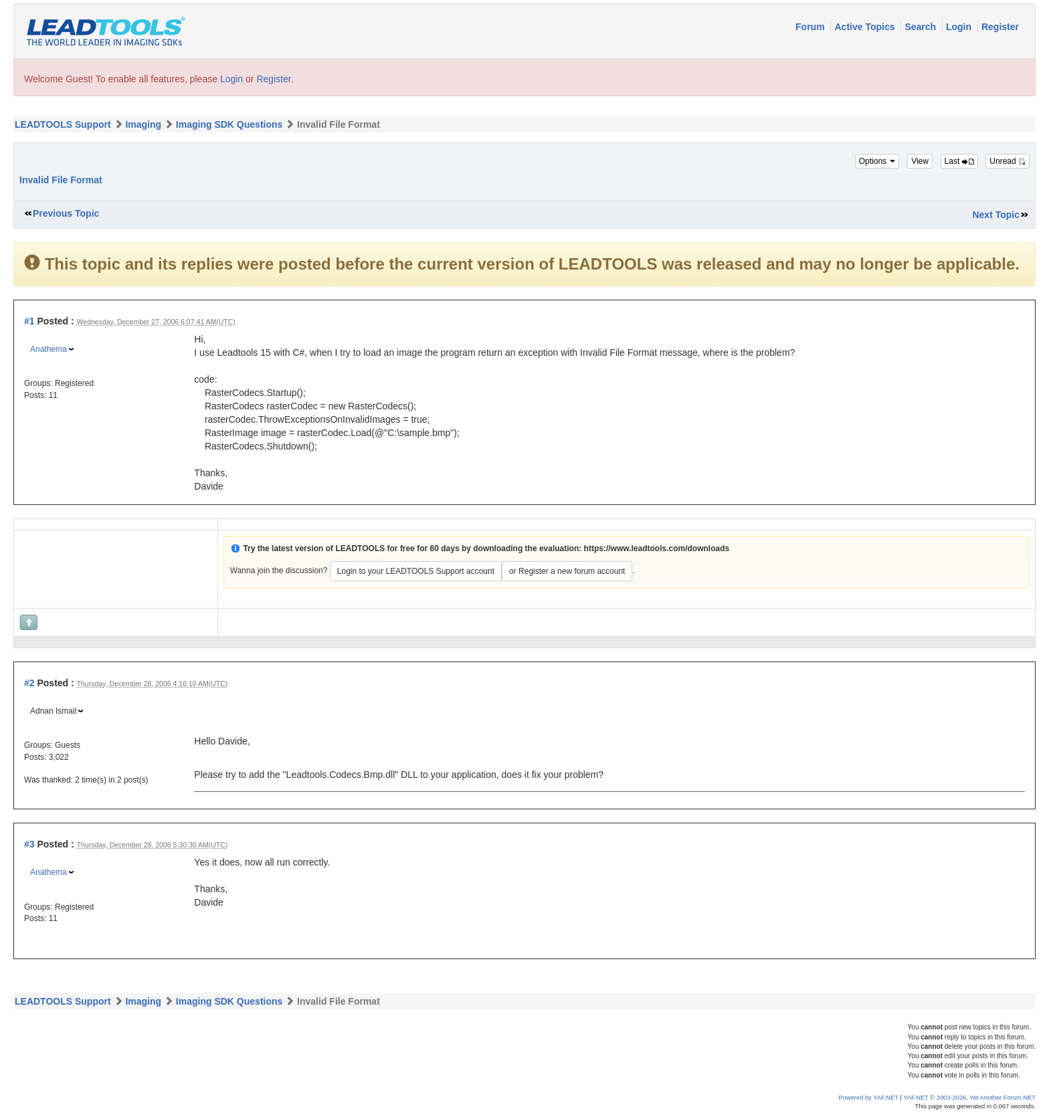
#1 (29, 321)
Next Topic (996, 214)
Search (921, 26)
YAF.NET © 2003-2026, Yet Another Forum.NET (969, 1097)
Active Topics (865, 26)
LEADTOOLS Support (63, 124)
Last (959, 161)
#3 (29, 844)
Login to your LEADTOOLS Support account (415, 571)
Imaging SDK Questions (229, 124)
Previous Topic (66, 213)
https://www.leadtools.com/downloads (657, 548)
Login (960, 26)
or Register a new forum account (567, 571)
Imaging (143, 124)
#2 (29, 683)
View (920, 161)
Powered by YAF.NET (868, 1097)
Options (877, 161)
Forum (811, 26)
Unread (1007, 161)
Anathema (48, 349)
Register (1000, 26)
